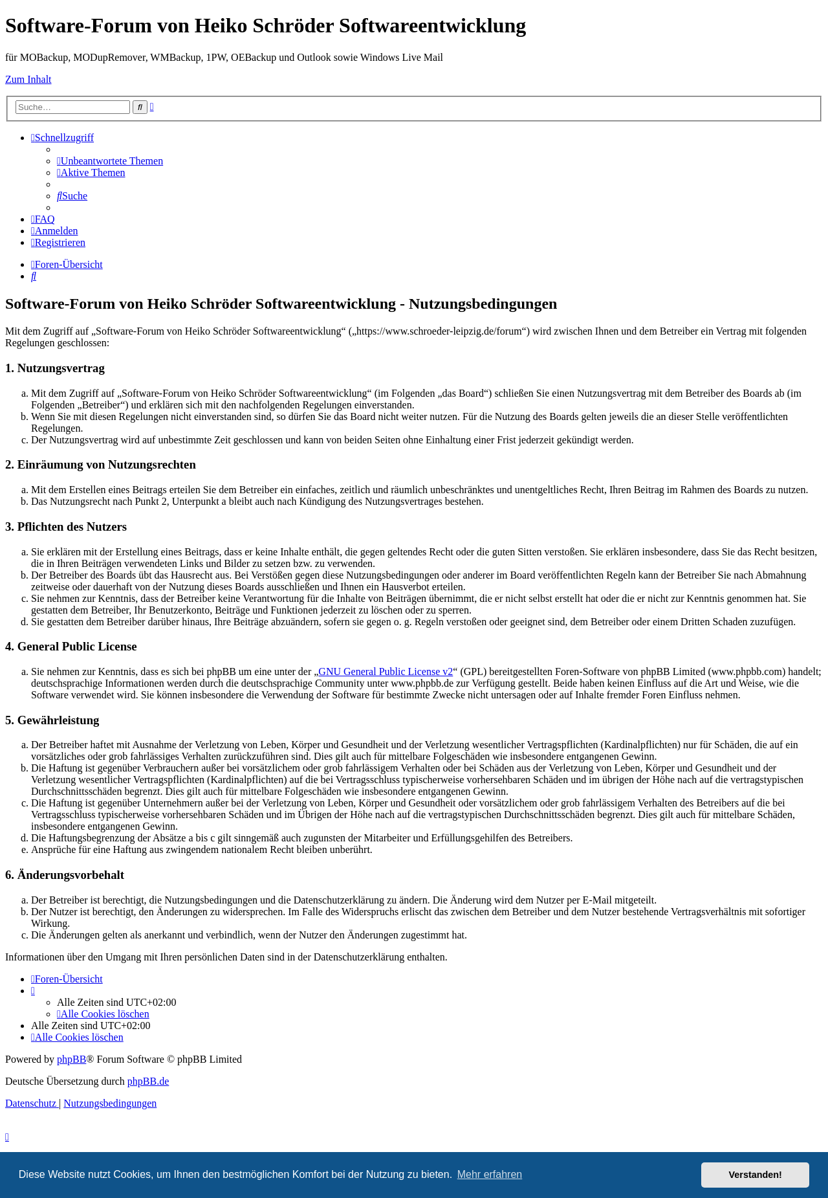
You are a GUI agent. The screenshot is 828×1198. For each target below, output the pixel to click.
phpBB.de (148, 1081)
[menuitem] (110, 160)
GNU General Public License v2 (385, 671)
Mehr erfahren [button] (490, 1174)
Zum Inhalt (28, 79)
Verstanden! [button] (755, 1175)
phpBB (71, 1059)
